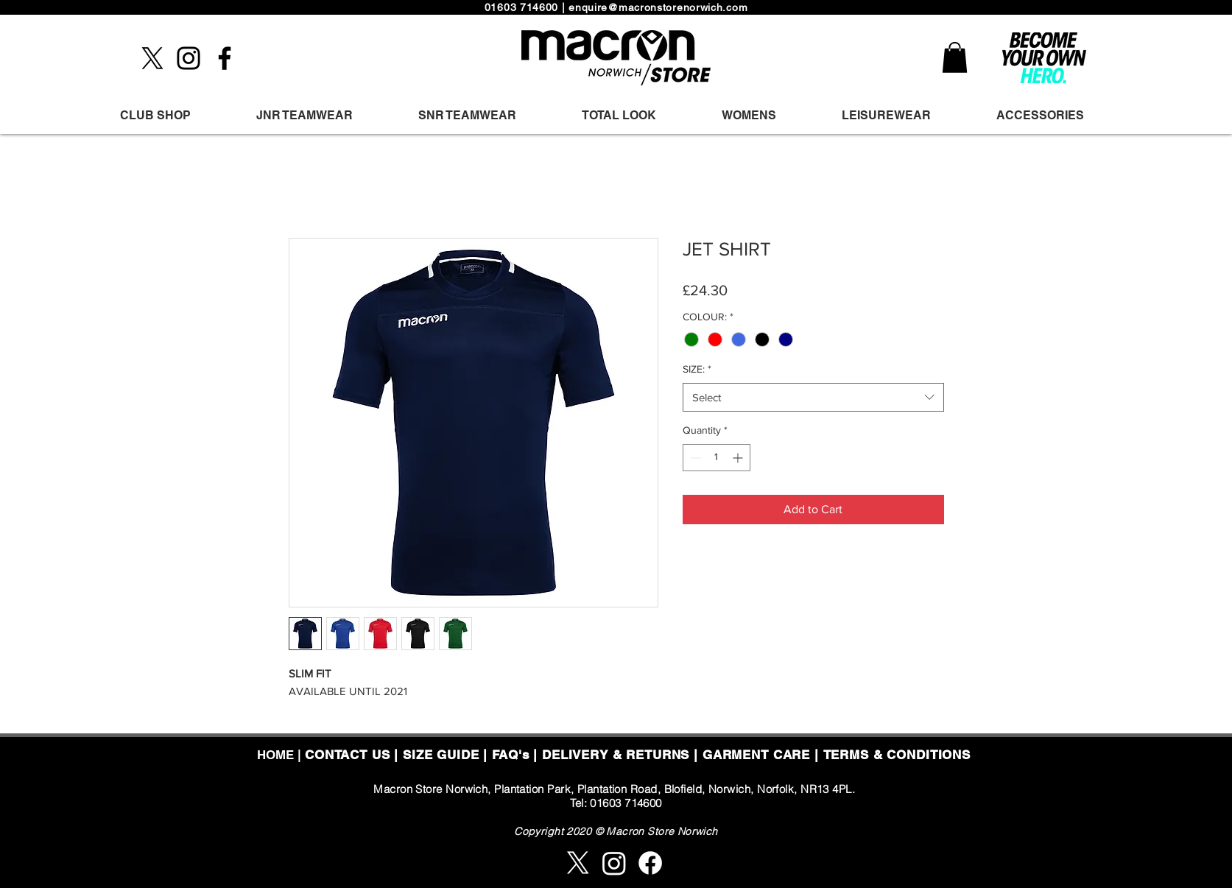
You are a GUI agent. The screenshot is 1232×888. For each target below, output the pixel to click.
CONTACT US (347, 754)
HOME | (281, 754)
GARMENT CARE (756, 754)
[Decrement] (694, 458)
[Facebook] (224, 58)
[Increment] (739, 458)
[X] (152, 58)
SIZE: (697, 369)
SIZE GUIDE (441, 754)
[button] (955, 57)
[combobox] (813, 397)
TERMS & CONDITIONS (897, 754)
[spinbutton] (716, 458)
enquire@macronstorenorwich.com (658, 7)
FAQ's (510, 754)
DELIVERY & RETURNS (615, 754)
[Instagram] (188, 58)
